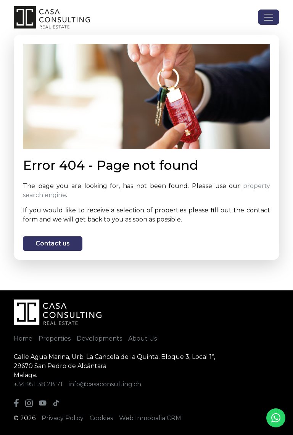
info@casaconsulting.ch (105, 384)
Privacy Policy (63, 418)
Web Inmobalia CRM (150, 418)
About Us (142, 338)
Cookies (101, 418)
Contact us (52, 243)
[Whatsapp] (275, 417)
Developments (99, 338)
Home (23, 338)
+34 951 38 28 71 (38, 384)
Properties (55, 338)
